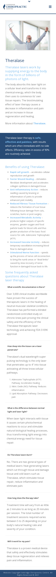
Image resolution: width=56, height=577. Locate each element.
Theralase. (39, 123)
